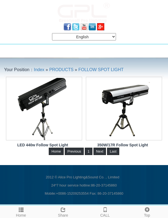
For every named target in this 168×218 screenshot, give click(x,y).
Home (21, 211)
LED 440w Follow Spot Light (42, 145)
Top (147, 211)
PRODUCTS (61, 69)
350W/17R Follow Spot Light (122, 145)
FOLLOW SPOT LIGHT (101, 69)
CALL (105, 211)
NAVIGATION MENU (26, 51)
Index (39, 69)
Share (63, 211)
